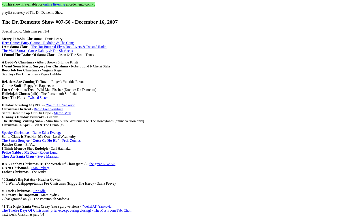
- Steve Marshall (30, 156)
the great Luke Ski (102, 164)
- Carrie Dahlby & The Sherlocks (37, 51)
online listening (54, 4)
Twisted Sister (38, 97)
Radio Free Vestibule (48, 109)
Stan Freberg (40, 168)
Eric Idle (39, 191)
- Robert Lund (29, 152)
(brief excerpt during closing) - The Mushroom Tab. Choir (67, 210)
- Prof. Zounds (41, 140)
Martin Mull (62, 113)
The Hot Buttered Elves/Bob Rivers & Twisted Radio (69, 47)
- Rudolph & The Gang (38, 43)
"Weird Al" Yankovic (60, 105)
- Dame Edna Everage (32, 132)
